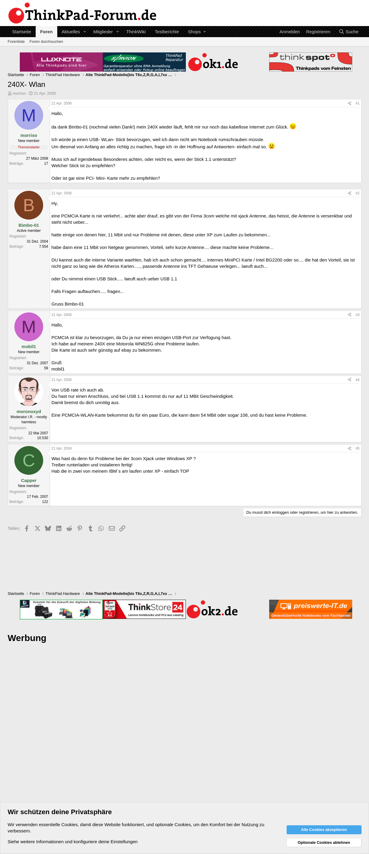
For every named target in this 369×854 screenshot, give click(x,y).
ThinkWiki (136, 31)
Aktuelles (71, 31)
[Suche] (349, 31)
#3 (357, 315)
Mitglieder (103, 31)
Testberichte (167, 31)
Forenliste (16, 41)
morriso (19, 93)
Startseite (21, 31)
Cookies (69, 824)
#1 (357, 103)
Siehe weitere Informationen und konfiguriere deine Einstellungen (73, 841)
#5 (357, 448)
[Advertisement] (185, 738)
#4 (357, 380)
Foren (46, 31)
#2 (357, 193)
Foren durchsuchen (46, 41)
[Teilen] (349, 103)
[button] (84, 31)
